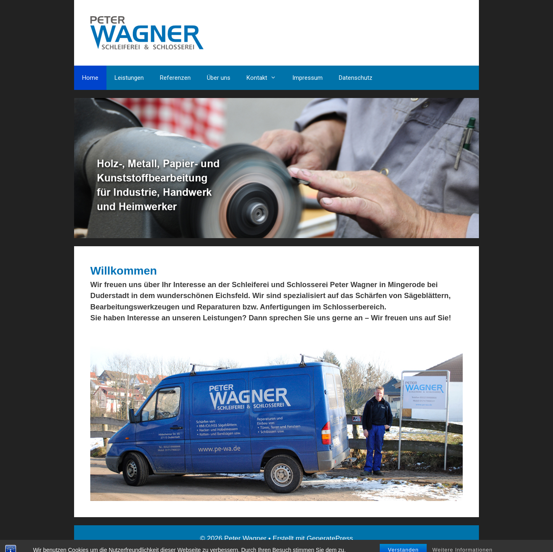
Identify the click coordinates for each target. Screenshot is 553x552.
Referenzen (175, 77)
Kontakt (265, 78)
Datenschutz (355, 77)
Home (90, 77)
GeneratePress (330, 538)
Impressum (307, 77)
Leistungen (129, 77)
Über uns (218, 77)
